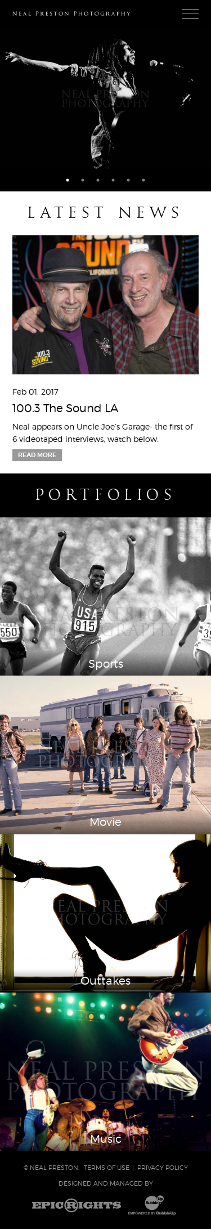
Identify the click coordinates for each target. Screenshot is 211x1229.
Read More (37, 455)
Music (106, 1139)
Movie (105, 822)
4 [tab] (113, 180)
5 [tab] (128, 180)
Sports (105, 664)
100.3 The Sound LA (65, 408)
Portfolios (105, 495)
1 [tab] (67, 180)
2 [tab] (82, 180)
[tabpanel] (105, 98)
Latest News (105, 213)
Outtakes (105, 980)
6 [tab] (143, 180)
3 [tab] (98, 180)
